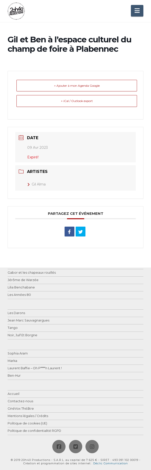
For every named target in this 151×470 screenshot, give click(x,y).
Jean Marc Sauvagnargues (28, 320)
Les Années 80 (19, 295)
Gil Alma (36, 184)
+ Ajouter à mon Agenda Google (77, 85)
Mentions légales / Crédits (28, 416)
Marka (12, 361)
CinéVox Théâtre (21, 408)
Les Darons (16, 313)
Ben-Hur (14, 375)
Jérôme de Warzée (23, 280)
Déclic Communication (110, 463)
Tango (13, 328)
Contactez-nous (20, 401)
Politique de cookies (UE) (27, 423)
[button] (137, 11)
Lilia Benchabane (21, 287)
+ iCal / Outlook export (77, 101)
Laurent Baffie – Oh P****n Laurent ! (35, 368)
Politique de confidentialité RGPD (34, 431)
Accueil (13, 394)
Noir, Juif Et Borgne (22, 335)
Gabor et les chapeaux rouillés (32, 272)
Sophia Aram (18, 353)
